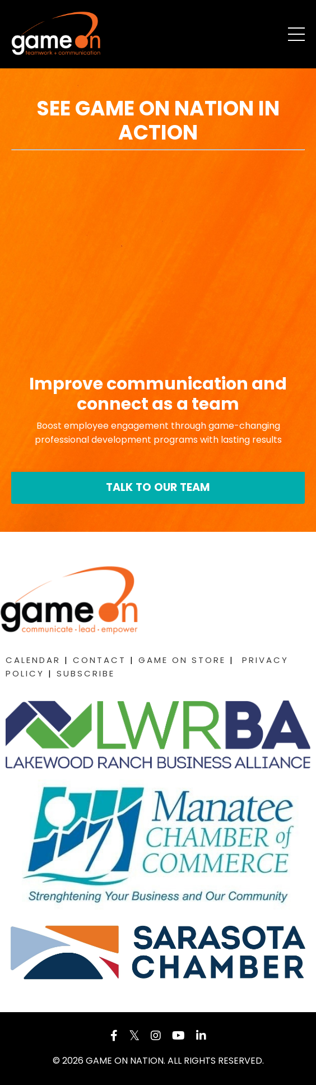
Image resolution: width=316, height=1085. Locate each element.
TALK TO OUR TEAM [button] (158, 487)
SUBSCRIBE (86, 673)
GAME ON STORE (182, 660)
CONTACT (99, 660)
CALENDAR (33, 660)
